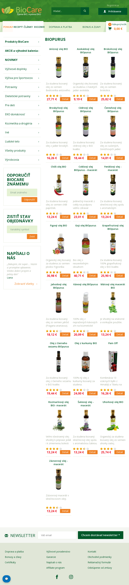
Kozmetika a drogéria (18, 123)
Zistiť (32, 236)
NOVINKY (11, 60)
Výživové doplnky (16, 69)
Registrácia (113, 5)
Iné (7, 132)
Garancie (51, 557)
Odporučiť (29, 199)
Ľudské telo (12, 141)
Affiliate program (55, 567)
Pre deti (10, 105)
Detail (65, 99)
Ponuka (8, 26)
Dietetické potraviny (17, 96)
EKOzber (39, 26)
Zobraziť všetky (24, 284)
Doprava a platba (60, 26)
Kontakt (92, 551)
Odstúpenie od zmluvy (100, 567)
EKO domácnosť (15, 114)
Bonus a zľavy (91, 26)
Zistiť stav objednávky (20, 218)
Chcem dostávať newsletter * (100, 535)
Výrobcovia (12, 160)
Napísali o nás (54, 562)
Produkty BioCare (17, 41)
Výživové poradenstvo (58, 551)
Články (28, 26)
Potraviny (11, 87)
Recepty (18, 26)
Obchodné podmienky (100, 557)
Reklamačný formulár (99, 562)
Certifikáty (10, 562)
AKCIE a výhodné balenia (21, 51)
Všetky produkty (15, 150)
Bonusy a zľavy (13, 557)
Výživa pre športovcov (19, 78)
